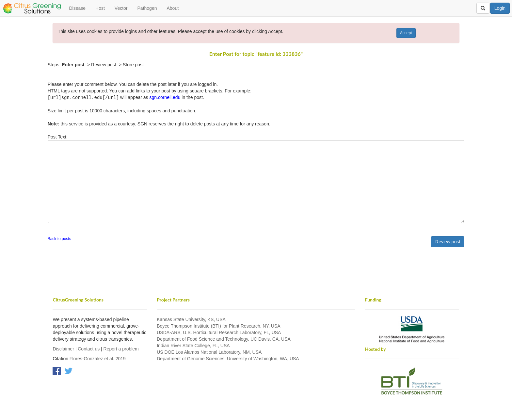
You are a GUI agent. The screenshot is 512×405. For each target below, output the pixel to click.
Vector (121, 8)
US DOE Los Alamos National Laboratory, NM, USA (209, 351)
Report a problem (121, 348)
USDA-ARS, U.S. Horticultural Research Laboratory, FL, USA (219, 332)
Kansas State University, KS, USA (191, 319)
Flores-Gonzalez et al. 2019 (98, 358)
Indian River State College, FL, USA (193, 345)
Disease (77, 8)
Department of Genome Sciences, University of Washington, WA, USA (228, 358)
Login (499, 8)
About (173, 8)
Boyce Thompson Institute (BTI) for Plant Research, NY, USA (218, 325)
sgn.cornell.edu (164, 97)
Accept (406, 33)
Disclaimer (63, 348)
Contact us (89, 348)
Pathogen (147, 8)
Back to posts (59, 238)
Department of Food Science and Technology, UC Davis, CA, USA (224, 338)
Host (100, 8)
